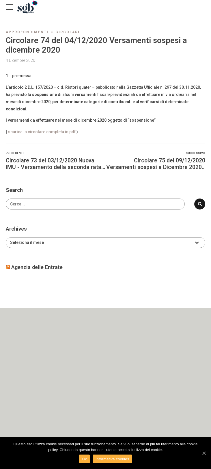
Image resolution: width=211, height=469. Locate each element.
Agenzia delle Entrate (37, 267)
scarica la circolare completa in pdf (42, 131)
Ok (84, 459)
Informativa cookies (112, 459)
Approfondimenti (27, 32)
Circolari (67, 32)
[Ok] (204, 453)
